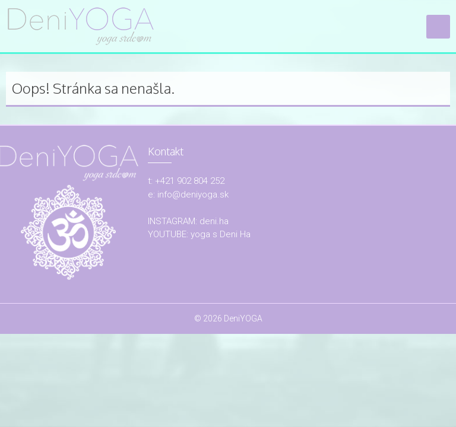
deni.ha (214, 221)
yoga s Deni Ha (221, 234)
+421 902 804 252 (189, 181)
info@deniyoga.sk (193, 194)
